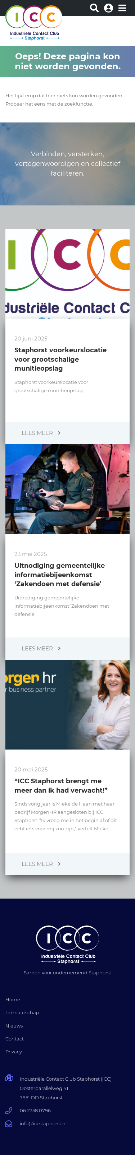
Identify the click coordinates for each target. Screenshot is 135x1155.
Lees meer (41, 433)
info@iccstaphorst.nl (43, 1123)
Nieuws (14, 1026)
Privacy (13, 1051)
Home (12, 999)
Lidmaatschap (22, 1012)
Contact (14, 1039)
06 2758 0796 (35, 1110)
